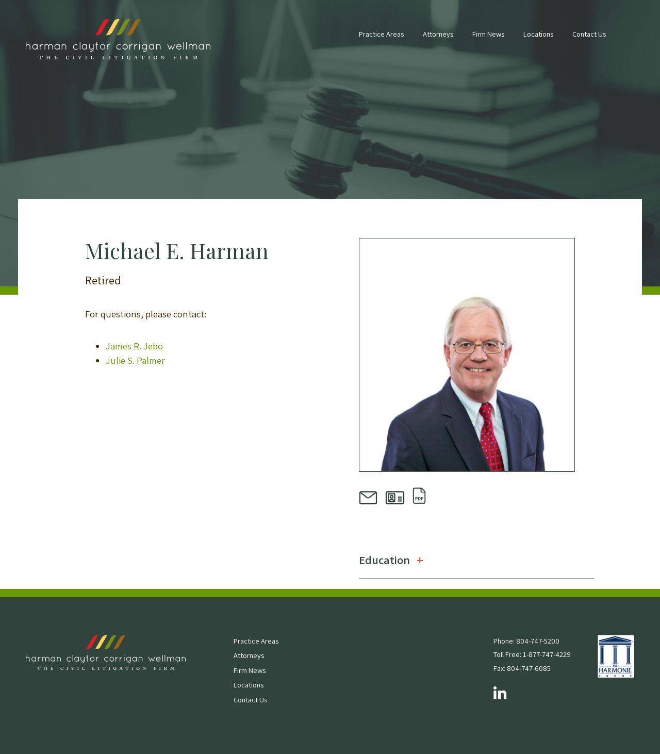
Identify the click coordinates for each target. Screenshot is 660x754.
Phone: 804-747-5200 (526, 641)
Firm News (488, 34)
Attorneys (438, 34)
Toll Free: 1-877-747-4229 (532, 654)
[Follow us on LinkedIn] (499, 694)
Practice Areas (381, 34)
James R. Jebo (134, 346)
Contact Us (589, 34)
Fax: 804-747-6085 (522, 668)
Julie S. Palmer (135, 360)
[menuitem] (381, 39)
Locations (538, 34)
